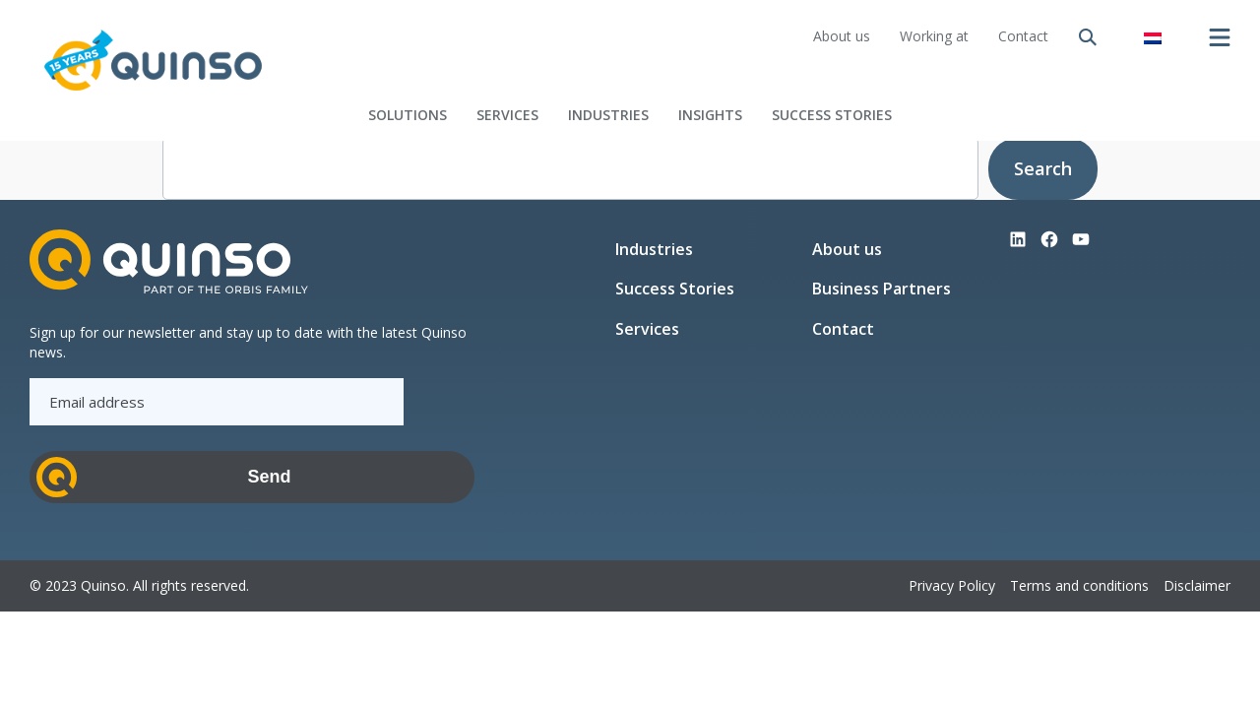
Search (1043, 168)
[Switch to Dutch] (1152, 37)
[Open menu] (1219, 37)
